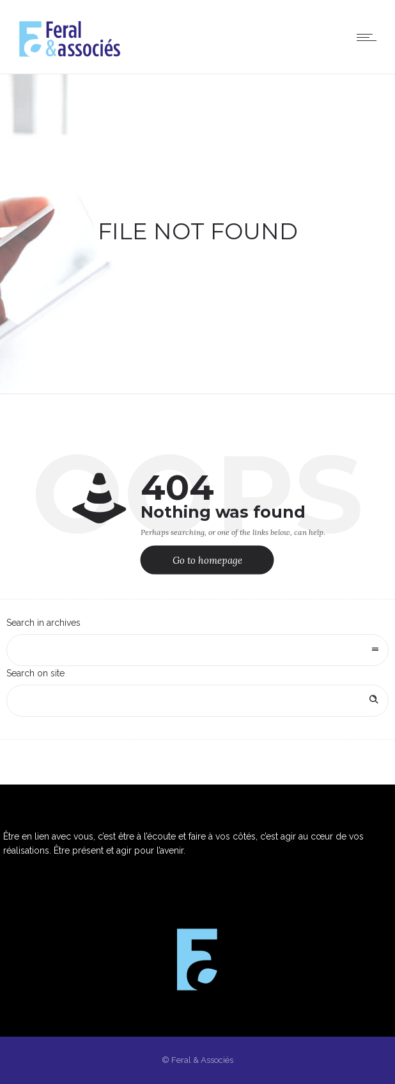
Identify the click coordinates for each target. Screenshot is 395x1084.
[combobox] (197, 650)
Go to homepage (207, 560)
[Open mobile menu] (369, 37)
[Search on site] (197, 701)
